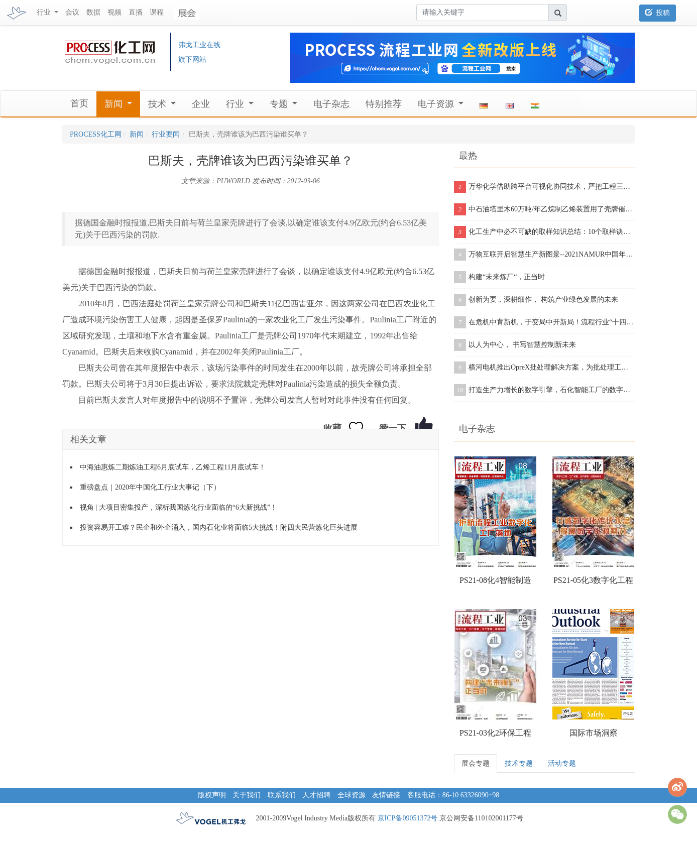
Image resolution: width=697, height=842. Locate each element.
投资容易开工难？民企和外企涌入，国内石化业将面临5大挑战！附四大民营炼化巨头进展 (219, 527)
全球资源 (351, 795)
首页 (79, 103)
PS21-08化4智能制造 (495, 580)
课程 (157, 12)
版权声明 (212, 795)
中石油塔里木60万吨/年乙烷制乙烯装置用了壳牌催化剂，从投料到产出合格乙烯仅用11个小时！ (544, 209)
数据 (93, 12)
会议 (72, 12)
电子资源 (437, 104)
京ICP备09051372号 (408, 818)
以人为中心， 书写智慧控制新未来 (515, 345)
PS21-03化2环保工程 (495, 733)
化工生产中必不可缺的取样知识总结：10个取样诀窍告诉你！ (544, 232)
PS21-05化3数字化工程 (593, 580)
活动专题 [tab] (562, 763)
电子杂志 (331, 104)
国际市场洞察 (593, 733)
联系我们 (282, 795)
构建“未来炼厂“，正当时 (499, 277)
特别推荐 (384, 104)
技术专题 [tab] (519, 763)
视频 (114, 12)
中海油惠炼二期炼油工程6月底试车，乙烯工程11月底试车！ (173, 467)
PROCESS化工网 (96, 134)
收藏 (332, 428)
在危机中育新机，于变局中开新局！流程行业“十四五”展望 (544, 322)
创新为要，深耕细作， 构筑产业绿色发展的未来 (536, 300)
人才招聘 (316, 795)
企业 (201, 104)
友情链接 (386, 795)
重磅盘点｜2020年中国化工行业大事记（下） (150, 487)
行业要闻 (166, 134)
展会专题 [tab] (475, 763)
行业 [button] (45, 12)
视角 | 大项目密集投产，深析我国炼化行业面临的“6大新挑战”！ (178, 507)
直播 (136, 12)
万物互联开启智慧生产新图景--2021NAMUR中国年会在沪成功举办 (544, 255)
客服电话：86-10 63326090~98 (453, 795)
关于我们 (247, 795)
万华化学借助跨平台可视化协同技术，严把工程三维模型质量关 (544, 187)
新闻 (114, 104)
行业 (236, 104)
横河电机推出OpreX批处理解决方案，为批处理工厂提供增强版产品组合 (544, 368)
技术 (158, 104)
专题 (280, 104)
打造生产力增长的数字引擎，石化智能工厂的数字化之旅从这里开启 (544, 390)
